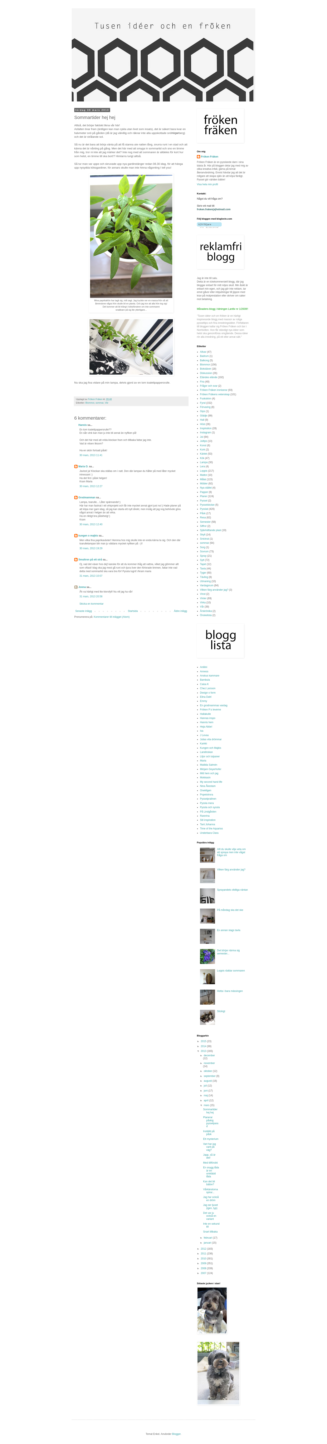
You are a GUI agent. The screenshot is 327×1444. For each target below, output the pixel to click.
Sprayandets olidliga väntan (232, 889)
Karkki (203, 743)
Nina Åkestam (208, 786)
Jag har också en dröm (211, 1198)
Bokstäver (205, 368)
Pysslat (204, 509)
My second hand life (211, 781)
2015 (204, 1041)
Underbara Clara (209, 832)
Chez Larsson (207, 688)
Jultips (203, 441)
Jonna (82, 587)
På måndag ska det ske (230, 910)
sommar (99, 402)
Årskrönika (206, 611)
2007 (204, 1273)
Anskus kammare (209, 675)
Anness (204, 671)
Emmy (203, 701)
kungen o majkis (88, 535)
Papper (204, 492)
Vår (106, 402)
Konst (203, 445)
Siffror (203, 526)
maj (206, 1095)
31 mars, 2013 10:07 (90, 575)
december (209, 1055)
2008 (204, 1268)
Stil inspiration (208, 820)
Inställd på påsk (209, 1133)
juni (206, 1090)
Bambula (205, 679)
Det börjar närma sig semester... (228, 952)
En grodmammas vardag (213, 705)
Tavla (203, 568)
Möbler (204, 483)
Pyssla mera (207, 803)
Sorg (202, 547)
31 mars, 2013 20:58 (90, 596)
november (209, 1063)
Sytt (202, 560)
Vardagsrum (206, 585)
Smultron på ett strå (90, 559)
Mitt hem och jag (209, 773)
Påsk (203, 513)
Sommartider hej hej (210, 1111)
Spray (203, 555)
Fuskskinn (205, 398)
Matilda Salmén (208, 764)
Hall (202, 419)
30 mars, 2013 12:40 (90, 524)
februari (208, 1237)
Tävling (204, 577)
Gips (202, 411)
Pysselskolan (207, 504)
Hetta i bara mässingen (230, 991)
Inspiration (205, 428)
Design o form (208, 692)
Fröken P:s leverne (210, 709)
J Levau (204, 735)
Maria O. (83, 466)
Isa (201, 730)
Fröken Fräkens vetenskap (215, 394)
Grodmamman (86, 497)
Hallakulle (205, 714)
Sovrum (204, 551)
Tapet (203, 564)
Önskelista (206, 615)
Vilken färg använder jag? (214, 589)
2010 (204, 1258)
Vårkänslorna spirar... (210, 1191)
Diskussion (206, 373)
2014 (204, 1046)
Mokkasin (205, 777)
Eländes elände (208, 377)
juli (206, 1085)
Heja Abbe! (206, 726)
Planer (203, 496)
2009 (204, 1263)
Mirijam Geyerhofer (210, 769)
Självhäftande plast (210, 530)
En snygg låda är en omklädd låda (211, 1172)
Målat (203, 479)
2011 (204, 1253)
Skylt (202, 534)
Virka (203, 602)
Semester (205, 521)
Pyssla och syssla (210, 807)
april (206, 1100)
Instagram (205, 432)
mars (207, 1105)
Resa (203, 517)
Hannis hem (206, 722)
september (210, 1076)
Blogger (176, 1434)
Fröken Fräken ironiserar (213, 390)
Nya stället (206, 487)
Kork (202, 449)
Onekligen (205, 790)
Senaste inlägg (83, 611)
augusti (208, 1080)
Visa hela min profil (207, 184)
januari (208, 1242)
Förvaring (205, 407)
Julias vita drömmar (211, 739)
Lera (202, 466)
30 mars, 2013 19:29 (90, 548)
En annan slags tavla (228, 930)
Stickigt (221, 1011)
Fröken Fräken (209, 156)
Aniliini (203, 667)
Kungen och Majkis (210, 747)
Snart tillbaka (210, 1231)
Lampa (204, 462)
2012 (204, 1248)
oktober (208, 1071)
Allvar (203, 351)
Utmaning (205, 581)
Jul (201, 436)
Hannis (82, 425)
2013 (204, 1051)
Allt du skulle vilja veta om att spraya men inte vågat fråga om (231, 852)
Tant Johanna (207, 824)
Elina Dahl (205, 696)
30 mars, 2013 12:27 (90, 486)
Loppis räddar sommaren (231, 970)
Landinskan (206, 752)
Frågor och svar (209, 385)
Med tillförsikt (210, 1162)
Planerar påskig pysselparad (210, 1122)
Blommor (90, 402)
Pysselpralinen (208, 798)
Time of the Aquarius (211, 828)
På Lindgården (208, 811)
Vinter (203, 598)
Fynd (203, 402)
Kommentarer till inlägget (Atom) (112, 616)
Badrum (204, 356)
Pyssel (203, 500)
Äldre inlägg (180, 611)
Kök (202, 458)
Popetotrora (206, 794)
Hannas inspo (207, 718)
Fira (202, 381)
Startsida (133, 611)
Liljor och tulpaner (210, 756)
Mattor (203, 475)
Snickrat (204, 538)
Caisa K (204, 684)
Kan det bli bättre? (209, 1183)
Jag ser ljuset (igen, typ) (210, 1206)
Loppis (203, 470)
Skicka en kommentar (91, 603)
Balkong (204, 360)
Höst (202, 424)
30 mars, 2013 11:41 (90, 455)
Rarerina (205, 815)
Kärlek (203, 453)
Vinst (202, 594)
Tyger (203, 572)
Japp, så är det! (209, 1156)
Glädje (203, 415)
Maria (203, 760)
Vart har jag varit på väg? (209, 1147)
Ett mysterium (210, 1139)
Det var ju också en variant (209, 1215)
